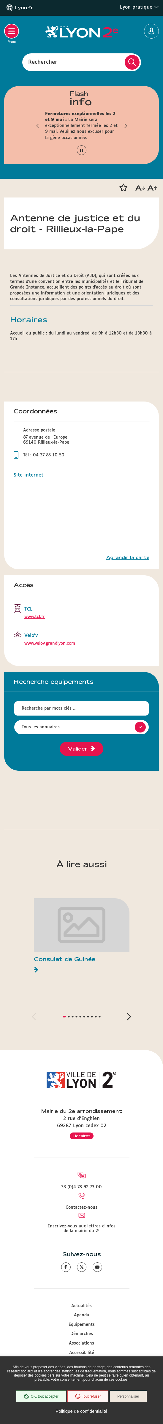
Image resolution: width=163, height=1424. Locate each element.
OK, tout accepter (41, 1396)
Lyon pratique (139, 7)
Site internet (28, 475)
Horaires (82, 1136)
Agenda (81, 1315)
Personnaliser (128, 1396)
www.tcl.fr (34, 617)
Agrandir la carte (127, 557)
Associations (81, 1343)
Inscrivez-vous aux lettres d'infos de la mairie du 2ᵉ (81, 1228)
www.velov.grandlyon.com (49, 643)
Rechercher (42, 62)
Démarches (81, 1334)
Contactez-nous (81, 1207)
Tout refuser (88, 1396)
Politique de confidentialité (81, 1411)
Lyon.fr (24, 7)
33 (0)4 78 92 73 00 (81, 1187)
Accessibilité (81, 1353)
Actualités (81, 1306)
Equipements (82, 1325)
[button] (37, 125)
